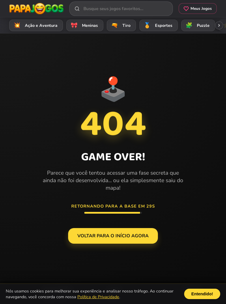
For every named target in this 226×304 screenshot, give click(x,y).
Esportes (157, 25)
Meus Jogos (198, 8)
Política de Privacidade (98, 297)
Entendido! (202, 294)
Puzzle (197, 25)
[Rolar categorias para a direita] (219, 25)
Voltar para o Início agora (113, 236)
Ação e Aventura (34, 25)
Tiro (119, 25)
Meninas (83, 25)
